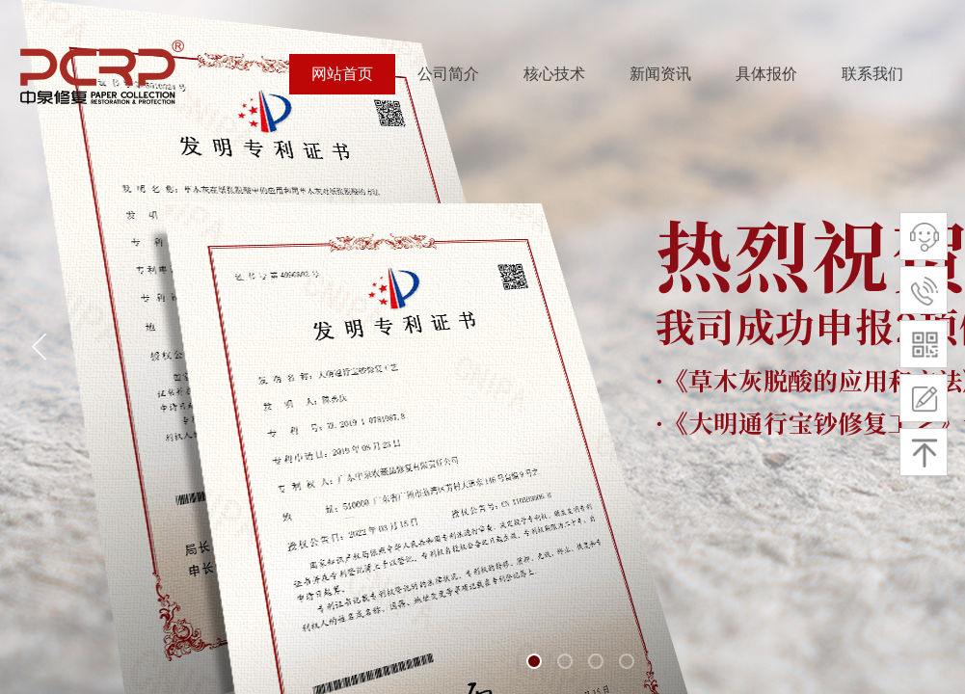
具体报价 (766, 74)
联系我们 (872, 74)
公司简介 (448, 74)
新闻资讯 (660, 74)
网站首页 (342, 74)
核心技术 (554, 74)
